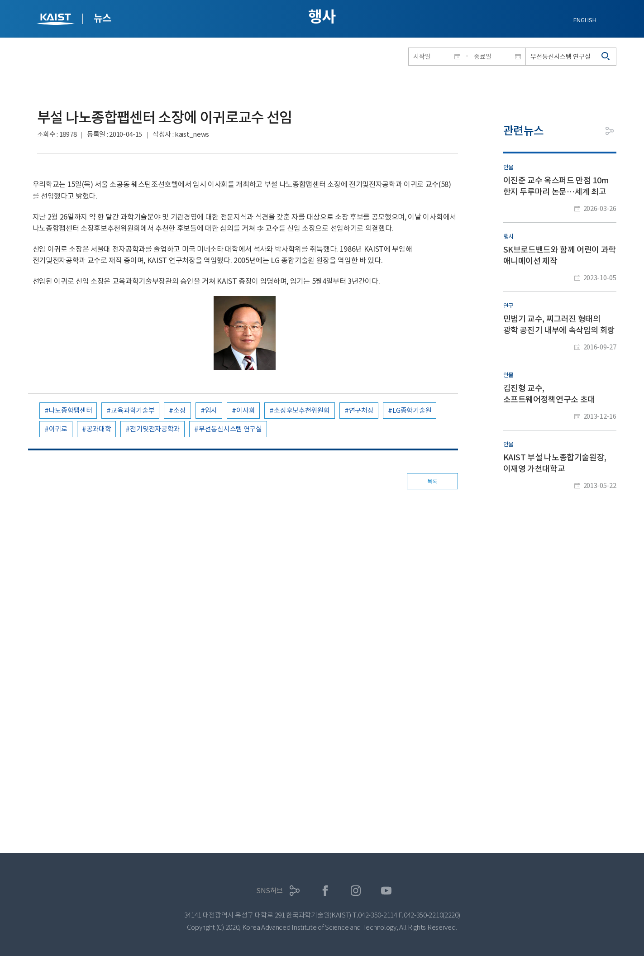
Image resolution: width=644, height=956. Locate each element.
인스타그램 (356, 890)
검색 (606, 56)
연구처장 (361, 410)
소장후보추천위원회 (301, 410)
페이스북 (325, 890)
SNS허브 (269, 890)
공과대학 (98, 429)
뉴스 (102, 18)
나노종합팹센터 (70, 410)
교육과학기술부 (132, 410)
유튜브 (386, 890)
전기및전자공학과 (155, 429)
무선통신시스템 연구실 (230, 429)
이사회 (245, 410)
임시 (211, 410)
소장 (179, 410)
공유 (609, 131)
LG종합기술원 (411, 410)
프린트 (589, 131)
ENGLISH (584, 20)
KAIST (56, 20)
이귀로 (58, 429)
